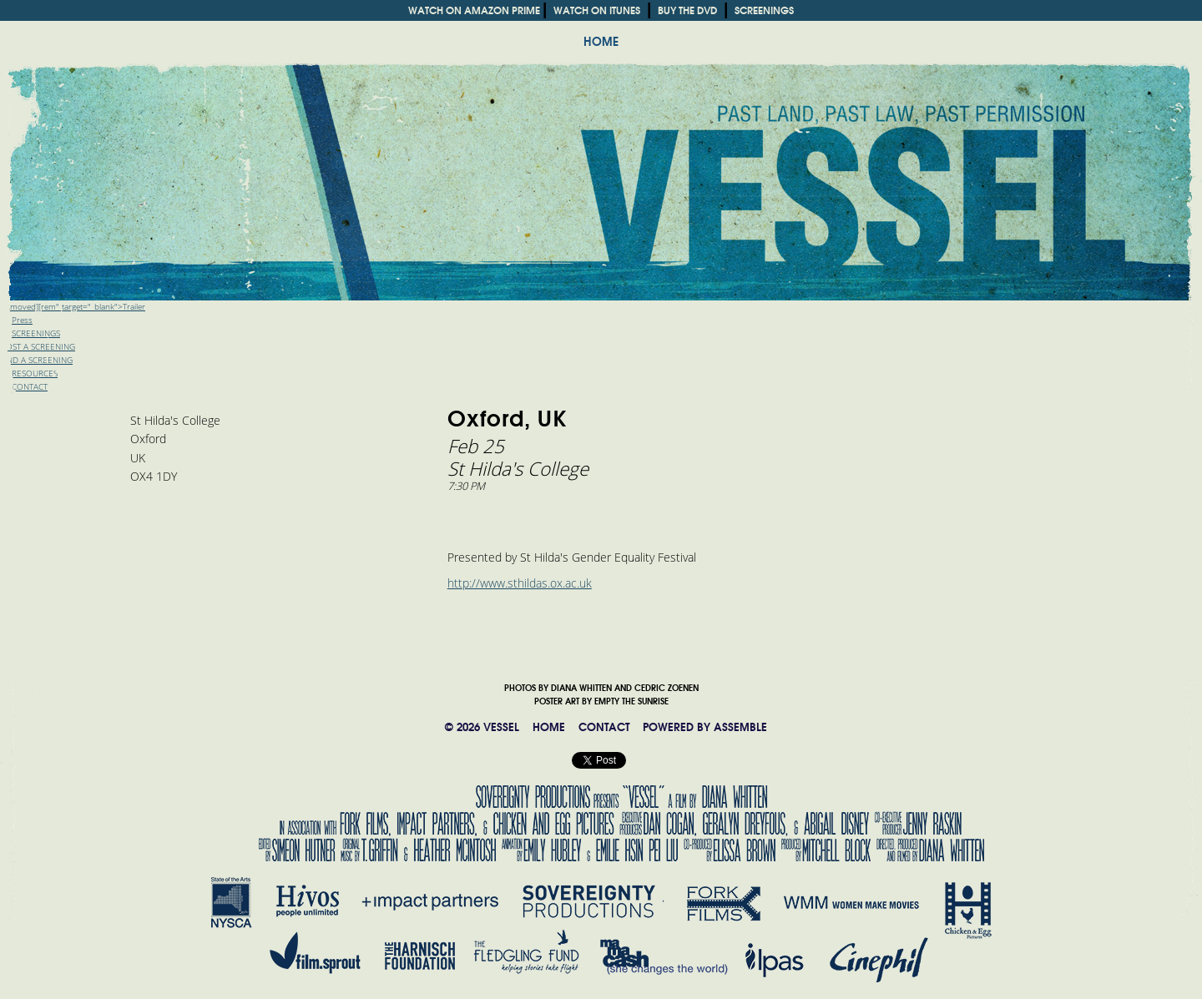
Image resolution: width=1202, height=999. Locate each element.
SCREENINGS (764, 10)
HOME (601, 41)
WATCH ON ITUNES (596, 10)
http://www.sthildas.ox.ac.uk (519, 584)
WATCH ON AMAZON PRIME (474, 10)
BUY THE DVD (687, 10)
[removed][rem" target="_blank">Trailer (72, 306)
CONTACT (603, 727)
